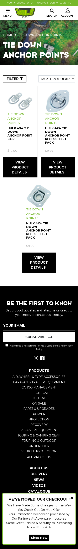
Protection (39, 419)
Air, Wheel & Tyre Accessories (39, 377)
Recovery (39, 425)
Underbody (39, 446)
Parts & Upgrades (39, 409)
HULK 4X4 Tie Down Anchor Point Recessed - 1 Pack (57, 135)
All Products (39, 457)
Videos (39, 486)
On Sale (39, 403)
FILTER (15, 79)
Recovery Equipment (39, 430)
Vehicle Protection (39, 451)
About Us (39, 468)
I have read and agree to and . (39, 347)
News (39, 480)
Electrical (39, 393)
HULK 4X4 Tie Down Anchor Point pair (19, 133)
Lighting (39, 398)
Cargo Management (39, 387)
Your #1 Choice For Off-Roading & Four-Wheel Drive (39, 2)
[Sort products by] (56, 78)
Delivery (39, 474)
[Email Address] (39, 325)
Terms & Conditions (47, 345)
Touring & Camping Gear (39, 435)
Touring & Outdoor (39, 441)
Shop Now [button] (39, 538)
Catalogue (39, 491)
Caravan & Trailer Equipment (39, 382)
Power (39, 414)
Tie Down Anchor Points (15, 118)
